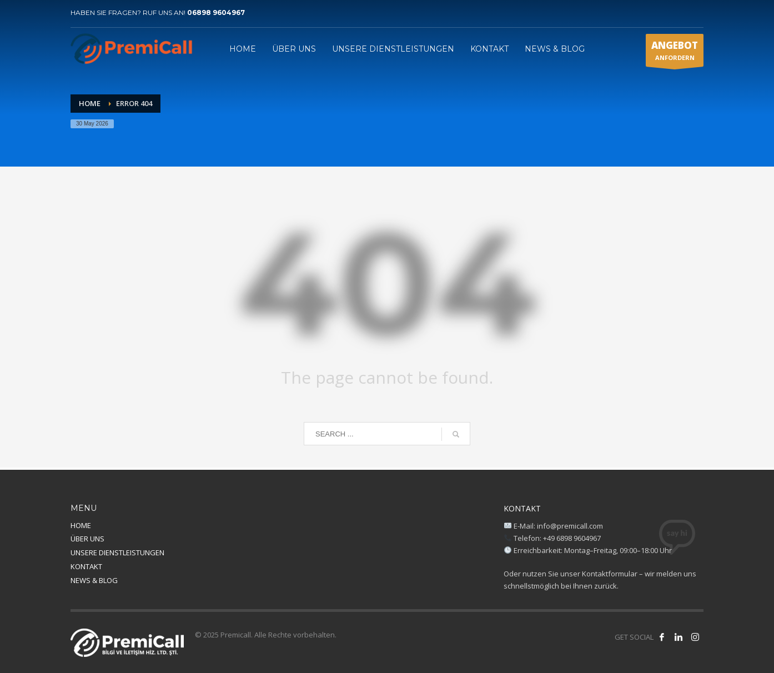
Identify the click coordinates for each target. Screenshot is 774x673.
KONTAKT (86, 566)
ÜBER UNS (87, 539)
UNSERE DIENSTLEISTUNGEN (117, 553)
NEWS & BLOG (94, 580)
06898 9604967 (216, 12)
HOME (81, 525)
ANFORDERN (674, 53)
